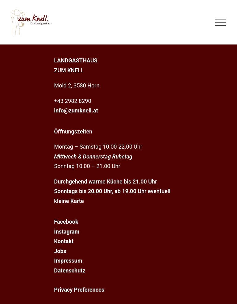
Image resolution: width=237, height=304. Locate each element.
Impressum (68, 260)
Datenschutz (69, 270)
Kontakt (63, 241)
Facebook (66, 221)
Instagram (66, 231)
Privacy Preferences (79, 289)
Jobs (60, 251)
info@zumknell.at (76, 110)
